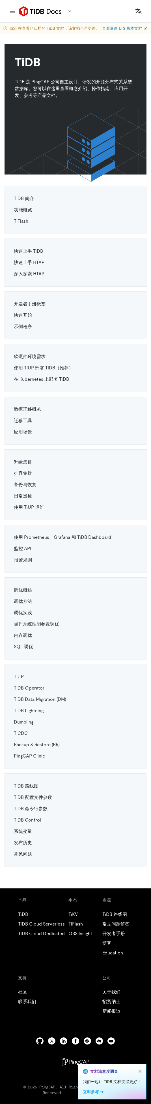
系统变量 (23, 831)
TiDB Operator (29, 688)
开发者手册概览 (30, 304)
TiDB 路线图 (26, 786)
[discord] (99, 1041)
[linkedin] (64, 1041)
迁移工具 (23, 420)
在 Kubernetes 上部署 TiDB (41, 379)
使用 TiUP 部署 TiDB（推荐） (43, 368)
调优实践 (23, 612)
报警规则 (23, 560)
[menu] (12, 11)
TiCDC (21, 733)
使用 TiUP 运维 (29, 507)
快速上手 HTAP (29, 262)
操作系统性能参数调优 (36, 624)
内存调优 (23, 635)
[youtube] (111, 1041)
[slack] (87, 1041)
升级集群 (23, 462)
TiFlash (21, 221)
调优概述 (23, 590)
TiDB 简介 (24, 198)
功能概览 (23, 209)
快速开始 (23, 315)
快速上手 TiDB (28, 251)
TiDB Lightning (29, 710)
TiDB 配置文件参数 (33, 797)
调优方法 (23, 601)
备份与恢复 (25, 484)
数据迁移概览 (27, 409)
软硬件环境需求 (30, 356)
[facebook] (75, 1041)
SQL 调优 (23, 646)
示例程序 (23, 326)
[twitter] (52, 1041)
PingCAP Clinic (29, 756)
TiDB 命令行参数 (31, 808)
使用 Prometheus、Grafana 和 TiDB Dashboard (62, 537)
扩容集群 (23, 473)
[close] (140, 1071)
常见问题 (23, 854)
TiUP (19, 676)
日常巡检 (23, 496)
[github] (40, 1041)
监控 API (22, 548)
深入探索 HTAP (29, 273)
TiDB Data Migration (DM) (40, 699)
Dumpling (23, 722)
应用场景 (23, 432)
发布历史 (23, 842)
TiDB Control (27, 820)
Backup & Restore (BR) (37, 744)
